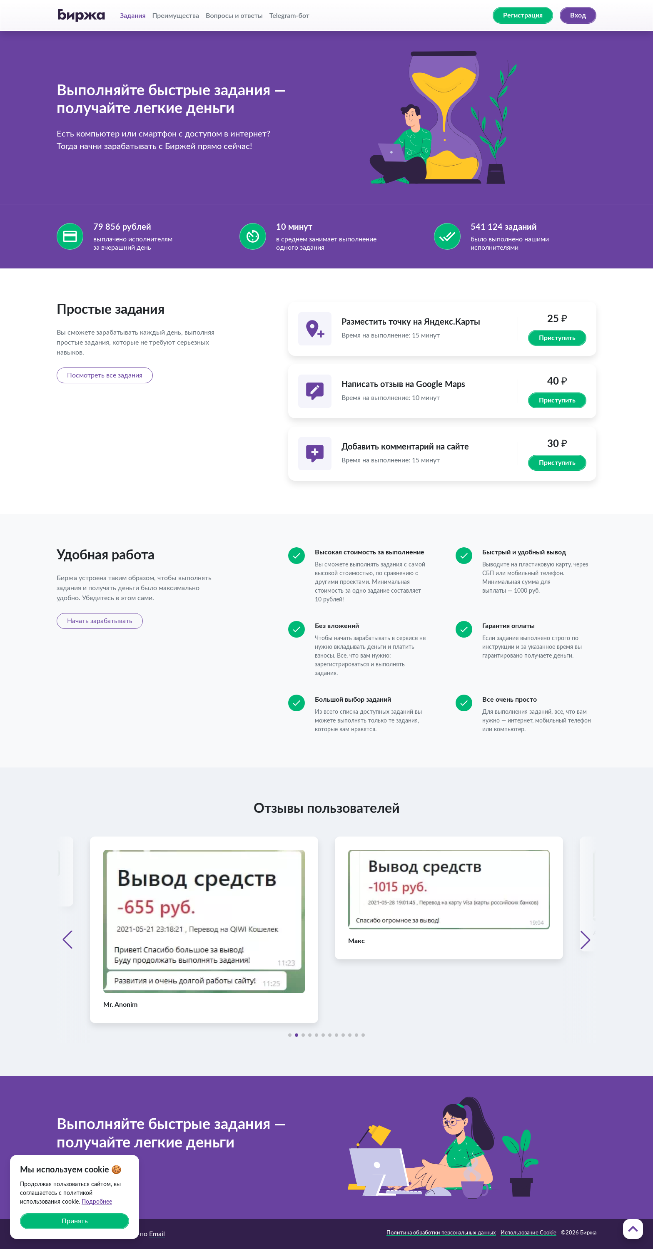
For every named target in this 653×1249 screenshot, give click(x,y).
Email (157, 1234)
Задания (133, 15)
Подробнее (97, 1202)
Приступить (557, 338)
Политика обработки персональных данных (441, 1233)
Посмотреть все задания (104, 375)
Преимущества (175, 15)
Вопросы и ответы (234, 15)
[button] (67, 940)
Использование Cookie (528, 1233)
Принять (75, 1221)
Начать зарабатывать (99, 621)
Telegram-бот (289, 15)
